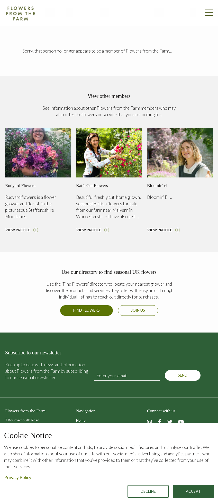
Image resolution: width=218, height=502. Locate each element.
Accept (193, 491)
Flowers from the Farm (20, 13)
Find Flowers (86, 310)
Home (81, 420)
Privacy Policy (17, 477)
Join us (138, 310)
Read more (38, 181)
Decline (148, 491)
